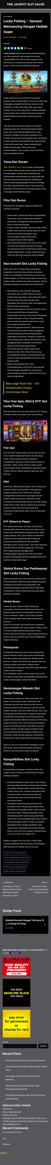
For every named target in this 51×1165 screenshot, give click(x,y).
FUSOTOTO (7, 1109)
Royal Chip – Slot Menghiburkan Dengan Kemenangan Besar (22, 388)
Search (5, 1042)
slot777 (16, 269)
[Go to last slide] (6, 925)
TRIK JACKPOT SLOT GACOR (16, 167)
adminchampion (11, 37)
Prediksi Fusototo (10, 1115)
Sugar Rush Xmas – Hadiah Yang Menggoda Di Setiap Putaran (37, 887)
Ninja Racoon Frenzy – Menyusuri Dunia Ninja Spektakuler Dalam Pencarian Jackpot (13, 889)
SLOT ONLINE (8, 16)
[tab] (21, 935)
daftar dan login (29, 1118)
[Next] (45, 925)
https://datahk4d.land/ (12, 1112)
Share (29, 48)
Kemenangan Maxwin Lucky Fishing (17, 857)
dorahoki (6, 1144)
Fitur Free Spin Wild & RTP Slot (15, 853)
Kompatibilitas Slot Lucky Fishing (16, 862)
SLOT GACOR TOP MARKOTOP (22, 834)
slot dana (12, 745)
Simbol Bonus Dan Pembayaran (15, 867)
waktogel (6, 1118)
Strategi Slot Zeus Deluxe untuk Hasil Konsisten (25, 1060)
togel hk (3, 1153)
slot (4, 1138)
